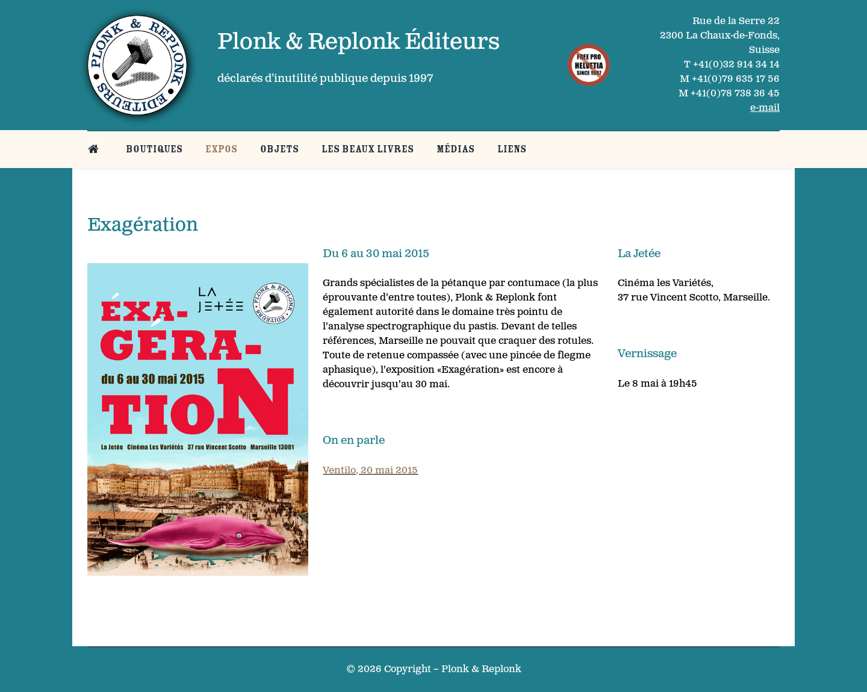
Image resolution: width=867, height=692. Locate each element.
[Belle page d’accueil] (95, 149)
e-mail (765, 108)
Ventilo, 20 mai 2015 (370, 470)
